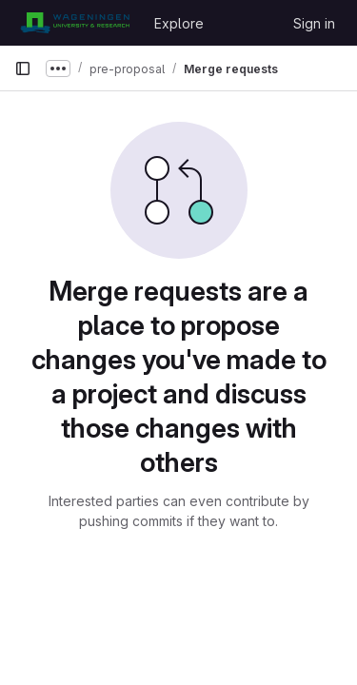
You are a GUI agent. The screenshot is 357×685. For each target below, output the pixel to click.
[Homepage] (74, 23)
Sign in (314, 23)
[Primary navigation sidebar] (23, 68)
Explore (179, 23)
